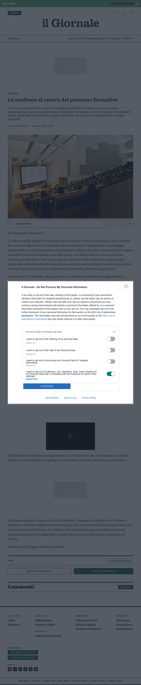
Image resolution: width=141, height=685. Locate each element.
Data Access (70, 397)
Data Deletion (52, 397)
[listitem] (70, 331)
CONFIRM (47, 386)
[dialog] (70, 342)
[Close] (127, 287)
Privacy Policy (89, 397)
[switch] (111, 339)
